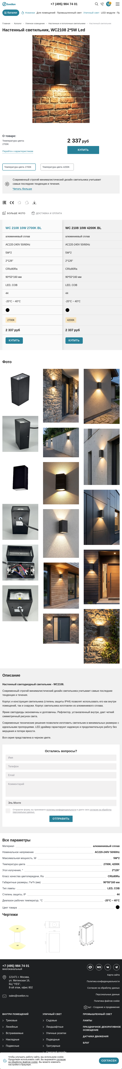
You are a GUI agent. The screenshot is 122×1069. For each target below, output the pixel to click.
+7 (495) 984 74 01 (64, 4)
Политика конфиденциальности (103, 981)
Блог (86, 1042)
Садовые (50, 1020)
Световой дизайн (54, 1052)
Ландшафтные (53, 1026)
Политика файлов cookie (107, 1001)
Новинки (28, 12)
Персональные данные (108, 994)
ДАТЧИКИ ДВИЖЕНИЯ (95, 1036)
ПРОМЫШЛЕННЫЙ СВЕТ (97, 1014)
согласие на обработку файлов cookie (37, 1060)
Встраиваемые (12, 1033)
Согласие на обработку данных (103, 988)
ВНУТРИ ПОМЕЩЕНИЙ (15, 1014)
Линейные (10, 1026)
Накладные (10, 1039)
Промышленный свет (69, 12)
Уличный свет (91, 12)
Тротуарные (51, 1046)
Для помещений (46, 12)
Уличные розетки (54, 1033)
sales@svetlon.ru (18, 995)
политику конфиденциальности (61, 809)
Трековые (9, 1020)
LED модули (108, 12)
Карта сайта (113, 975)
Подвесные (10, 1046)
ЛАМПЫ (87, 1020)
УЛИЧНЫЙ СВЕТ (52, 1014)
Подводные (51, 1039)
